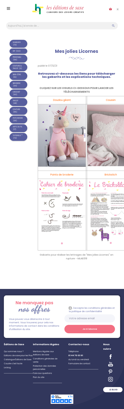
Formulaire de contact (79, 363)
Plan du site (38, 377)
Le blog (7, 367)
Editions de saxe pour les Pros (18, 355)
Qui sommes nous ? (14, 351)
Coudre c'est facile (13, 363)
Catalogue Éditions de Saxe (17, 359)
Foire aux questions (42, 373)
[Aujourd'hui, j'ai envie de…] (62, 25)
